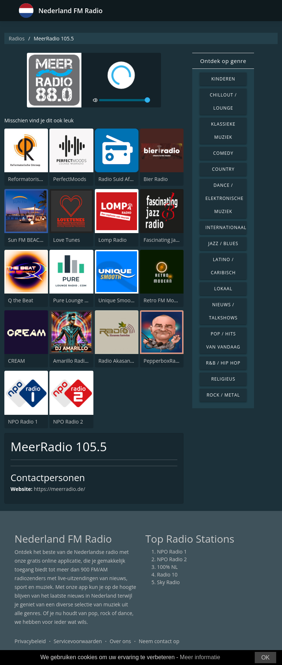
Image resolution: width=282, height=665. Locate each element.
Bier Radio (156, 179)
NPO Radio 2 (68, 421)
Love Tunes (66, 239)
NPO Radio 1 (23, 421)
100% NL (167, 566)
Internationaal (225, 227)
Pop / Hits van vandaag (223, 340)
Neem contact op (159, 641)
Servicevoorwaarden (77, 641)
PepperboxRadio (163, 360)
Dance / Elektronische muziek (224, 198)
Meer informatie (200, 657)
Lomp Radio (112, 239)
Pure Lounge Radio (75, 300)
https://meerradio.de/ (59, 488)
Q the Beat (20, 300)
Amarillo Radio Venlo (77, 360)
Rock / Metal (223, 395)
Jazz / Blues (223, 243)
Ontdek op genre (223, 60)
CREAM (16, 360)
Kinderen (223, 79)
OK (265, 657)
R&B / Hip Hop (223, 363)
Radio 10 (167, 574)
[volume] (124, 100)
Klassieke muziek (223, 130)
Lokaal (223, 289)
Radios (17, 38)
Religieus (223, 379)
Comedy (223, 153)
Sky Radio (168, 582)
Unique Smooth (117, 300)
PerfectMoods (69, 179)
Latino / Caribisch (223, 266)
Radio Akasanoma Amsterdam (134, 360)
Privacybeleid (30, 641)
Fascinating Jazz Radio (169, 239)
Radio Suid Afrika (118, 179)
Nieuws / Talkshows (223, 311)
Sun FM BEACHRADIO (33, 239)
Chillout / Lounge (223, 101)
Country (223, 169)
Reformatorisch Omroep (37, 179)
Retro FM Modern (164, 300)
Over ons (120, 641)
